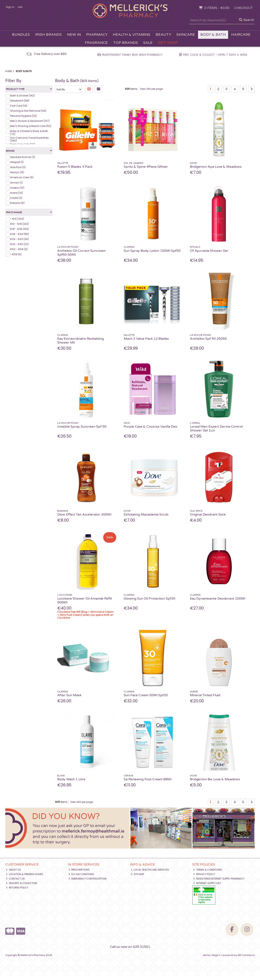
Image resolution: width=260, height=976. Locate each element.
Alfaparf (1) (17, 162)
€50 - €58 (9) (19, 249)
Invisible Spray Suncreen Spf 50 (81, 427)
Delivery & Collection (21, 883)
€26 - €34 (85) (19, 234)
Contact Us (15, 878)
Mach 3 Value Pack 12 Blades (146, 339)
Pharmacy (96, 34)
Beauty (163, 34)
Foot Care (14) (18, 105)
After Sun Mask (69, 695)
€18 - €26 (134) (19, 229)
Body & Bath (213, 34)
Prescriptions (79, 869)
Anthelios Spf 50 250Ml (208, 339)
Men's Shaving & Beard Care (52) (30, 126)
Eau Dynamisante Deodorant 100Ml (217, 599)
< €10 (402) (17, 218)
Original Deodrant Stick (208, 514)
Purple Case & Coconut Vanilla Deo (150, 427)
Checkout (243, 8)
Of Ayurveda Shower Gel (209, 251)
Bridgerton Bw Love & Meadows (215, 779)
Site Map (137, 874)
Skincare (185, 34)
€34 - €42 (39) (19, 239)
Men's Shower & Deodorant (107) (30, 121)
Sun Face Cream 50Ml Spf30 (146, 695)
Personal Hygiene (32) (23, 116)
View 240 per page (151, 89)
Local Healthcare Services (150, 869)
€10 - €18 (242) (19, 224)
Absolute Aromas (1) (22, 157)
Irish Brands (48, 34)
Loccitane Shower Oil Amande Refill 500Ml (84, 600)
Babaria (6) (17, 203)
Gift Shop (168, 43)
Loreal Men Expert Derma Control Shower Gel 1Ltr (216, 428)
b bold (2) (16, 198)
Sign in (10, 7)
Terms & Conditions (207, 869)
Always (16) (17, 172)
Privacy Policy (204, 874)
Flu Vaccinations (81, 874)
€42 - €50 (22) (19, 244)
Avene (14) (16, 193)
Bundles (21, 34)
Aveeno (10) (17, 187)
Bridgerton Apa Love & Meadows (216, 167)
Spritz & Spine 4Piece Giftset (146, 167)
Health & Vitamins (131, 34)
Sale (148, 43)
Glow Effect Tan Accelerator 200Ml (84, 514)
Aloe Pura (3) (18, 167)
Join (20, 7)
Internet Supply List (207, 883)
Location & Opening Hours (24, 874)
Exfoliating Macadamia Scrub (146, 514)
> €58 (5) (16, 254)
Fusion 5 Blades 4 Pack (74, 167)
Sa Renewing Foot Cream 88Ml (147, 779)
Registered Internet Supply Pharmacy (218, 878)
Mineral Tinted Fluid (205, 695)
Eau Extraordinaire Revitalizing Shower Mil (80, 341)
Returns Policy (17, 887)
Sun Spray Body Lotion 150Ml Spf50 (152, 251)
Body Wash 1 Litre (71, 779)
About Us (13, 869)
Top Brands (125, 43)
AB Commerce (246, 955)
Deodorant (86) (19, 100)
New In (74, 34)
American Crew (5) (22, 177)
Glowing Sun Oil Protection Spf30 (149, 599)
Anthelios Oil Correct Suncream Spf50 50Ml (81, 253)
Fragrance (96, 43)
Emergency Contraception (87, 878)
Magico (215, 955)
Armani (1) (16, 182)
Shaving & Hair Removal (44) (28, 110)
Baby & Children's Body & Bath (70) (29, 132)
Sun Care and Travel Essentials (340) (29, 139)
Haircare (240, 34)
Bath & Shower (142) (22, 95)
